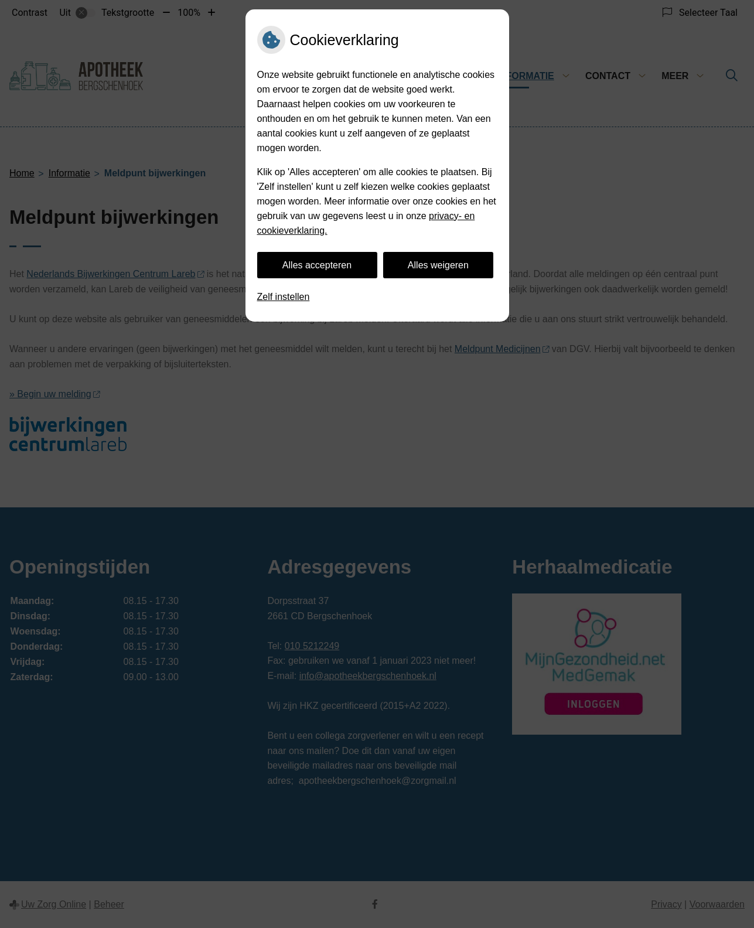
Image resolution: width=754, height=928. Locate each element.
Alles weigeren (438, 265)
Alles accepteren (317, 265)
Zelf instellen (283, 297)
